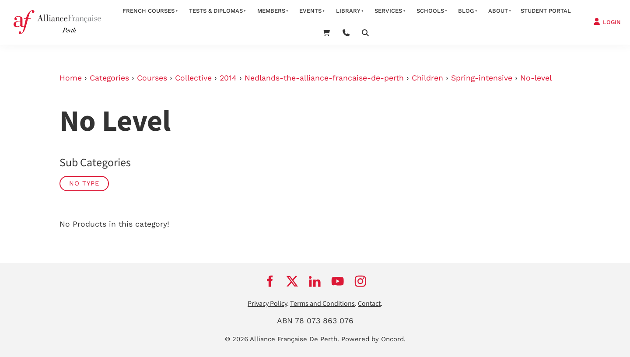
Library (348, 10)
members (271, 10)
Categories (109, 78)
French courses (148, 10)
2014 (228, 78)
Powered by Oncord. (373, 339)
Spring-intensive (481, 78)
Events (310, 10)
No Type (84, 183)
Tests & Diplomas (216, 10)
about (498, 10)
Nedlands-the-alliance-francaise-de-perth (324, 78)
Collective (193, 78)
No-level (536, 78)
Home (71, 78)
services (388, 10)
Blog (466, 10)
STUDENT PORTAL (546, 10)
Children (427, 78)
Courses (152, 78)
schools (430, 10)
